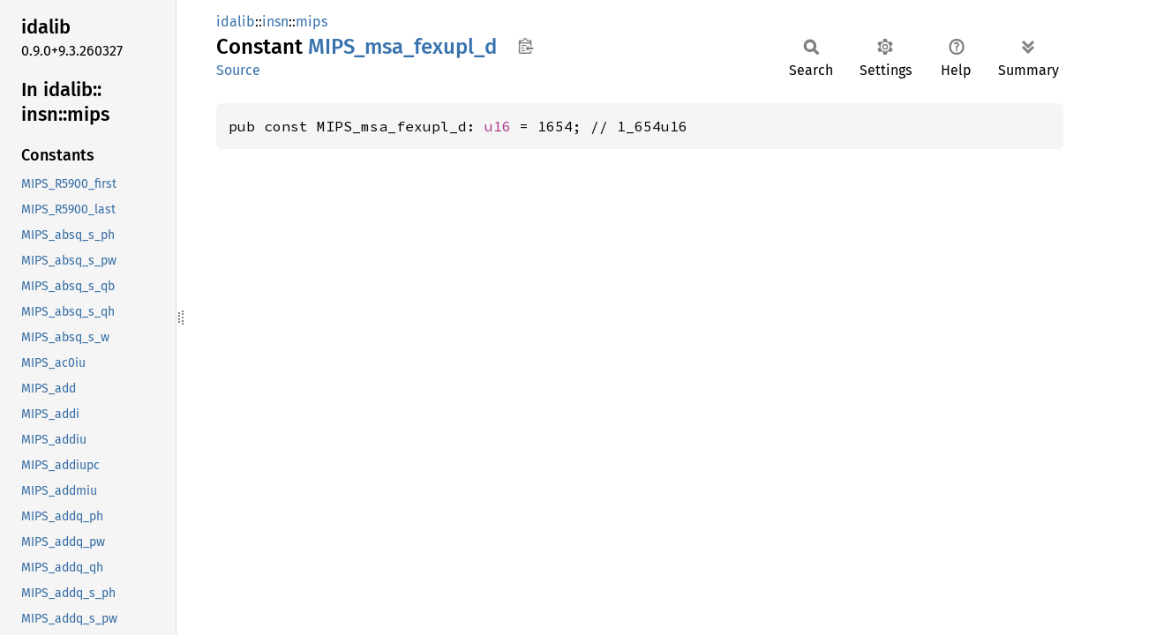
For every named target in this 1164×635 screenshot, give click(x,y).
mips (311, 21)
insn (275, 21)
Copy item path (525, 46)
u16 (497, 126)
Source (238, 70)
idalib (235, 21)
